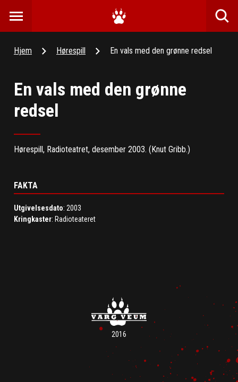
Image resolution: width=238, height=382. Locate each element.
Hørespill (71, 51)
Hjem (23, 51)
